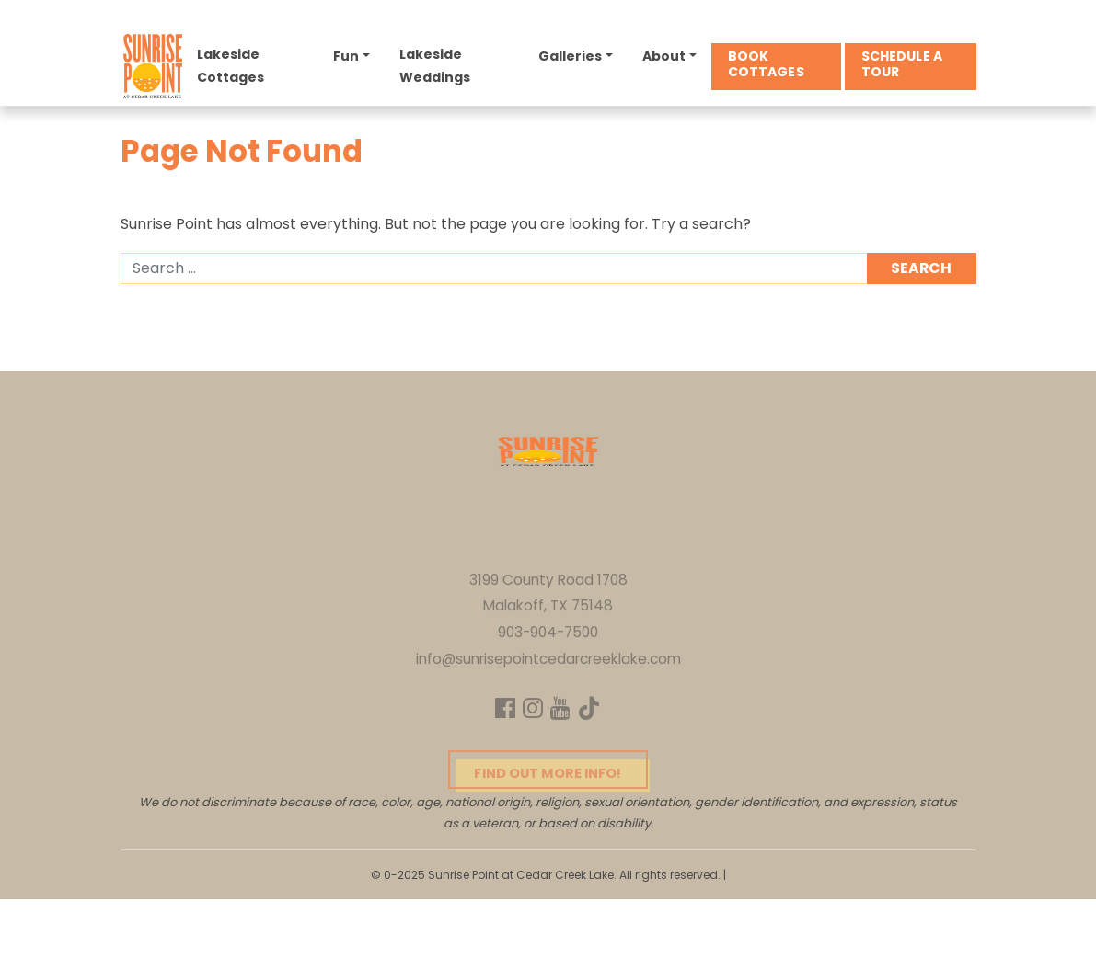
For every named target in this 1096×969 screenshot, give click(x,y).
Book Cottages (767, 67)
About (664, 59)
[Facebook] (502, 758)
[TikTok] (593, 758)
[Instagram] (532, 758)
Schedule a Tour (902, 67)
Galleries (572, 59)
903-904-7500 (548, 679)
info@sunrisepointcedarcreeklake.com (548, 706)
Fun (349, 59)
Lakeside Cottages (233, 68)
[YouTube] (561, 758)
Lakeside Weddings (436, 68)
